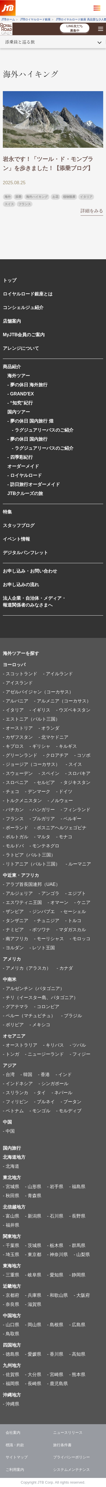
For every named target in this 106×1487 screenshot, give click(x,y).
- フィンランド (75, 809)
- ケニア (82, 902)
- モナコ (64, 836)
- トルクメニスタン (22, 800)
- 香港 (44, 1074)
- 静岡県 (77, 1274)
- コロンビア (46, 1006)
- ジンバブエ (42, 911)
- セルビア (44, 782)
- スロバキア (77, 773)
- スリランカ (15, 1092)
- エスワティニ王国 (22, 902)
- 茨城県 (33, 1245)
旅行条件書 (62, 1445)
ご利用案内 (15, 1469)
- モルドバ (13, 845)
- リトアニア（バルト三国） (31, 864)
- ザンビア (13, 911)
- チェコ (11, 791)
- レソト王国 (42, 947)
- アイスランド (18, 682)
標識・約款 (15, 1445)
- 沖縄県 (11, 1404)
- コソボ (82, 755)
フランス (24, 204)
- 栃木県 (55, 1245)
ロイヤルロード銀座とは (28, 294)
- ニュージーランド (44, 1054)
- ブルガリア (42, 818)
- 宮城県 (11, 1186)
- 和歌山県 (57, 1295)
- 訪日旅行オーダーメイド (33, 484)
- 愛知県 (55, 1274)
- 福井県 (11, 1225)
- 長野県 (77, 1216)
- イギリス (39, 710)
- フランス (13, 818)
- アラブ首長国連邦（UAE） (31, 884)
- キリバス (53, 1045)
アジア (9, 1065)
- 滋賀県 (33, 1304)
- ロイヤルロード (24, 475)
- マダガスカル (71, 929)
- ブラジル (71, 1015)
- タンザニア (15, 920)
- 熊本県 (77, 1374)
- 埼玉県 (11, 1254)
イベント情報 (16, 539)
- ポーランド (15, 827)
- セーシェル (73, 911)
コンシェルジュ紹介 (23, 307)
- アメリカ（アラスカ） (27, 968)
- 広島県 (77, 1324)
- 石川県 (55, 1216)
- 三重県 (11, 1274)
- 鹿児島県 (57, 1383)
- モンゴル (39, 1110)
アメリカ (12, 959)
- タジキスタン (75, 782)
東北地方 (12, 1177)
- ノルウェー (60, 800)
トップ (9, 280)
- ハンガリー (42, 809)
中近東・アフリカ (21, 875)
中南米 (9, 979)
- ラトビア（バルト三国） (29, 854)
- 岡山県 (33, 1324)
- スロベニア (15, 782)
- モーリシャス (49, 938)
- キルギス (66, 746)
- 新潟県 (33, 1216)
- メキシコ (39, 1024)
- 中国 (9, 1131)
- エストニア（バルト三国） (31, 719)
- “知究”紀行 (20, 402)
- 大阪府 (82, 1295)
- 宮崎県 (55, 1374)
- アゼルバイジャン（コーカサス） (38, 691)
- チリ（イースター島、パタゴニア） (40, 997)
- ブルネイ (44, 1101)
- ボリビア (13, 1024)
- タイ (40, 1092)
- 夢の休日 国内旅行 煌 (30, 421)
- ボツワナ (39, 929)
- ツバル (78, 1045)
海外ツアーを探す (21, 653)
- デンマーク (37, 791)
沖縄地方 (12, 1394)
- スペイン (48, 773)
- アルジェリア (18, 893)
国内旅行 (12, 1148)
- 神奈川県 (57, 1254)
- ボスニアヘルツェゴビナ (60, 827)
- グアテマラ (15, 1006)
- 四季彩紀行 (20, 457)
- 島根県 (55, 1324)
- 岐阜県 (33, 1274)
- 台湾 (9, 1074)
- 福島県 (77, 1186)
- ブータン (70, 1101)
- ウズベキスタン (73, 710)
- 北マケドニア (53, 737)
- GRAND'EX (20, 393)
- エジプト (75, 893)
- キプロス (13, 746)
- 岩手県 (55, 1186)
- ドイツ (64, 791)
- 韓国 (26, 1074)
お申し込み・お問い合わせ (30, 571)
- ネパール (61, 1092)
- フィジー (80, 1054)
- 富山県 (11, 1216)
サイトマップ (17, 1457)
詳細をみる (92, 210)
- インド (64, 1074)
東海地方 (12, 1265)
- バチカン (13, 809)
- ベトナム (13, 1110)
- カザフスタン (18, 737)
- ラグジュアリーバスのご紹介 (40, 430)
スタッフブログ (18, 525)
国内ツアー (18, 412)
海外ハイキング (37, 196)
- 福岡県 (11, 1383)
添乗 (18, 196)
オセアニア (14, 1036)
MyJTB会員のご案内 (24, 334)
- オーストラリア (20, 1045)
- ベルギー (70, 818)
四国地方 (12, 1345)
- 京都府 (11, 1295)
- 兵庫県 (33, 1295)
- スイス (74, 764)
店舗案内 (12, 321)
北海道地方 (14, 1157)
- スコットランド (20, 673)
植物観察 (69, 196)
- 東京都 (33, 1254)
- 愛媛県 (33, 1354)
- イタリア (13, 710)
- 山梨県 (82, 1254)
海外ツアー (18, 375)
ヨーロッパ (14, 664)
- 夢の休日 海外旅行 (27, 384)
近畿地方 (12, 1286)
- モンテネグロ (44, 845)
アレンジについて (21, 348)
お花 (55, 196)
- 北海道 (11, 1166)
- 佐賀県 (11, 1374)
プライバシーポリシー (71, 1457)
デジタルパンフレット (25, 552)
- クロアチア (55, 755)
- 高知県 (77, 1354)
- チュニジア (46, 920)
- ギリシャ (39, 746)
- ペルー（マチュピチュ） (29, 1015)
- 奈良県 (11, 1304)
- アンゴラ (48, 893)
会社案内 (13, 1432)
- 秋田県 (11, 1195)
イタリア (86, 196)
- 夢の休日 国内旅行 (27, 439)
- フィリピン (15, 1101)
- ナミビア (13, 929)
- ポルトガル (15, 836)
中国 (7, 1122)
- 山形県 (33, 1186)
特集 (7, 511)
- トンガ (11, 1054)
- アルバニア (15, 700)
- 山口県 (11, 1324)
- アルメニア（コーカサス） (62, 700)
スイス (9, 204)
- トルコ (73, 920)
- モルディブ (68, 1110)
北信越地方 (14, 1207)
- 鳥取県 (11, 1333)
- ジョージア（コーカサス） (31, 764)
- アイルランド (58, 673)
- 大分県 (33, 1374)
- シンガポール (53, 1083)
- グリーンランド (20, 755)
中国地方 (12, 1315)
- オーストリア (18, 728)
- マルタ (42, 836)
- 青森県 (33, 1195)
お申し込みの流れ (21, 584)
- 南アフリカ (15, 938)
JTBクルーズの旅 (25, 493)
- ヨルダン (13, 947)
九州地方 (12, 1365)
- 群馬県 (77, 1245)
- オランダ (48, 728)
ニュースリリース (68, 1432)
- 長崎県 (33, 1383)
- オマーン (57, 902)
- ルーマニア (78, 864)
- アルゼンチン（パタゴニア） (33, 988)
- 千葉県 (11, 1245)
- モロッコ (80, 938)
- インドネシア (18, 1083)
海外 (8, 196)
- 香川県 (55, 1354)
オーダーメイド (23, 466)
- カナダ (65, 968)
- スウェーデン (18, 773)
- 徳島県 (11, 1354)
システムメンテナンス (71, 1469)
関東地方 (12, 1236)
